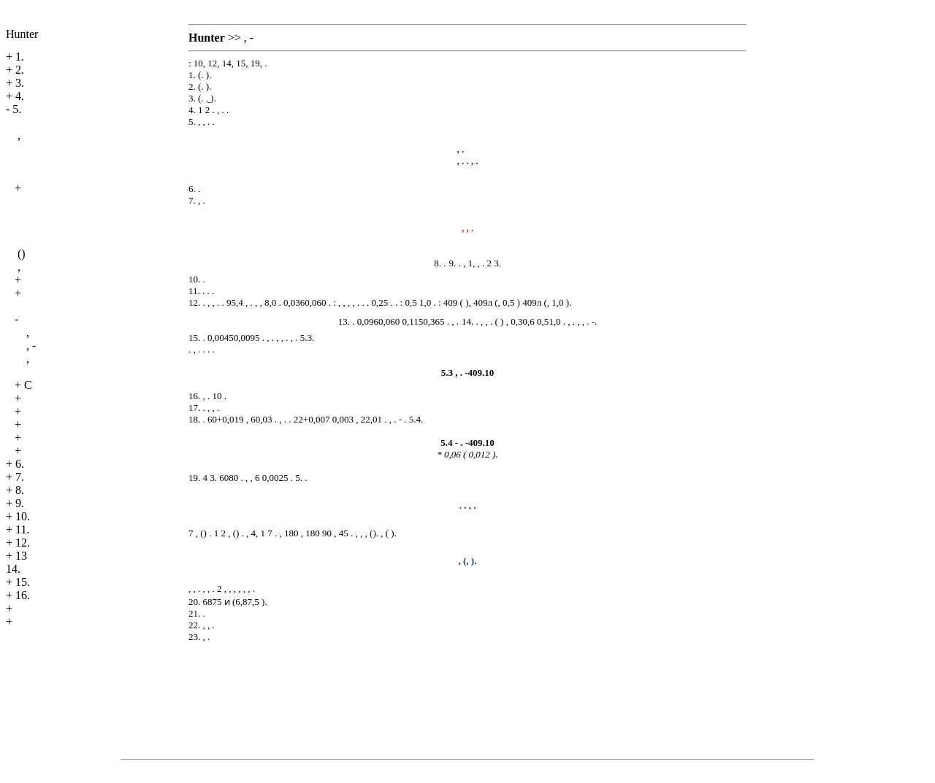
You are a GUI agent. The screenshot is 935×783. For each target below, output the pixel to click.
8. (19, 490)
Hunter (22, 34)
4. (19, 96)
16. (22, 595)
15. (22, 582)
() (22, 253)
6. (19, 464)
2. (19, 69)
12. (22, 542)
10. (22, 516)
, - (31, 345)
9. (19, 503)
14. (13, 569)
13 (21, 555)
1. (19, 56)
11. (22, 529)
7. (19, 477)
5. (16, 109)
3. (19, 83)
